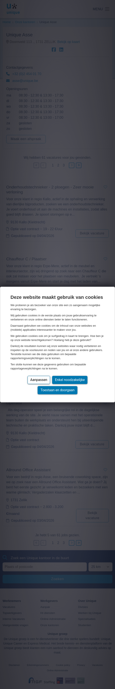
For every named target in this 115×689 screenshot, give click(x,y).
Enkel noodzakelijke (70, 380)
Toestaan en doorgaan (57, 390)
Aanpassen (38, 380)
